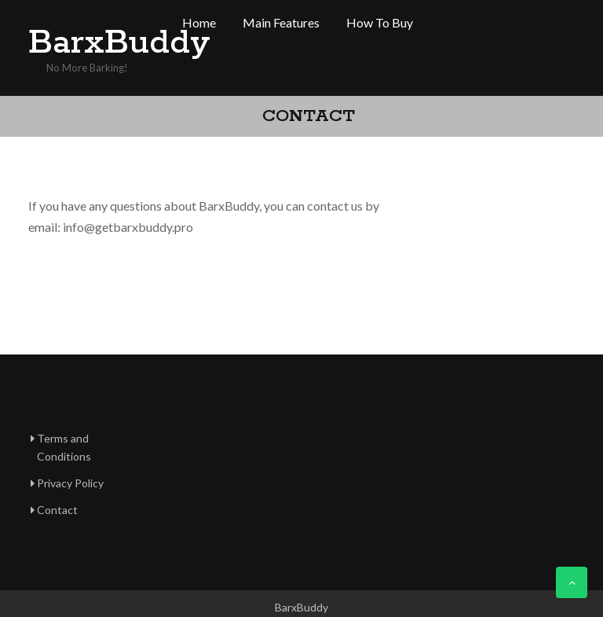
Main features (281, 22)
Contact (57, 509)
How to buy (379, 22)
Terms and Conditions (64, 448)
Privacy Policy (70, 483)
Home (199, 22)
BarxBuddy (91, 43)
